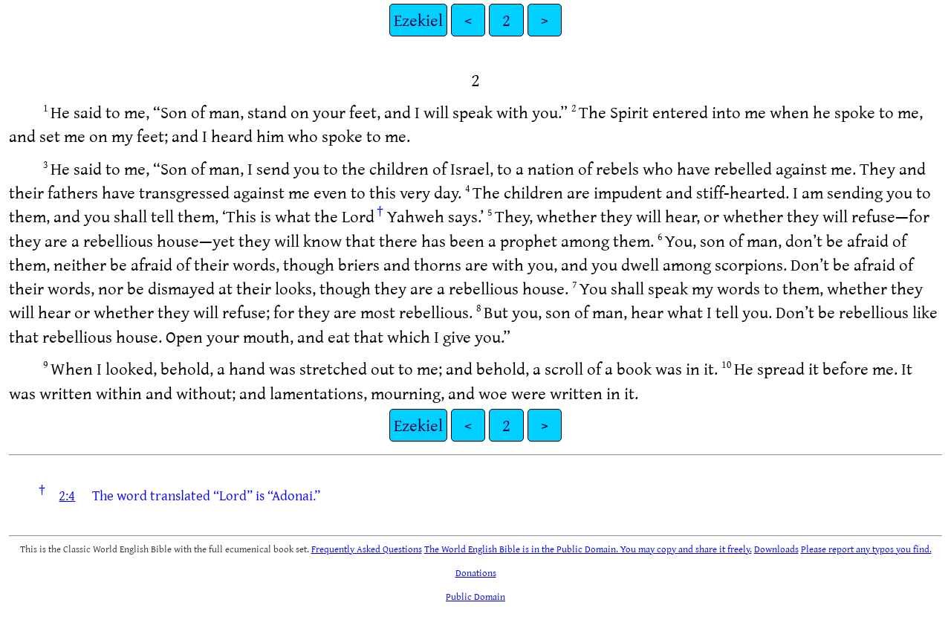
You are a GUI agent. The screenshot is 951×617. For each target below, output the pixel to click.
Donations (475, 572)
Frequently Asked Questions (366, 548)
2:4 (67, 495)
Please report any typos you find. (866, 548)
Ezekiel (418, 19)
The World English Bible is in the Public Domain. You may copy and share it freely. (588, 548)
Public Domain (475, 596)
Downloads (776, 548)
